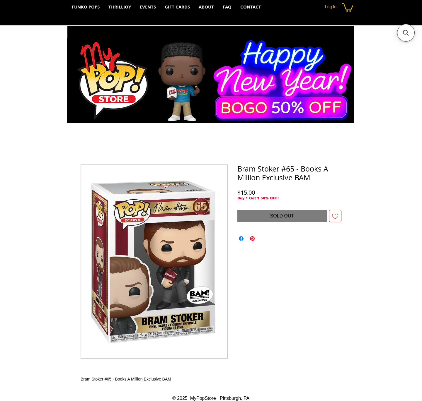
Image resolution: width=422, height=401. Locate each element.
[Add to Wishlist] (335, 216)
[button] (347, 7)
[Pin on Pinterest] (252, 238)
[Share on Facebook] (241, 238)
